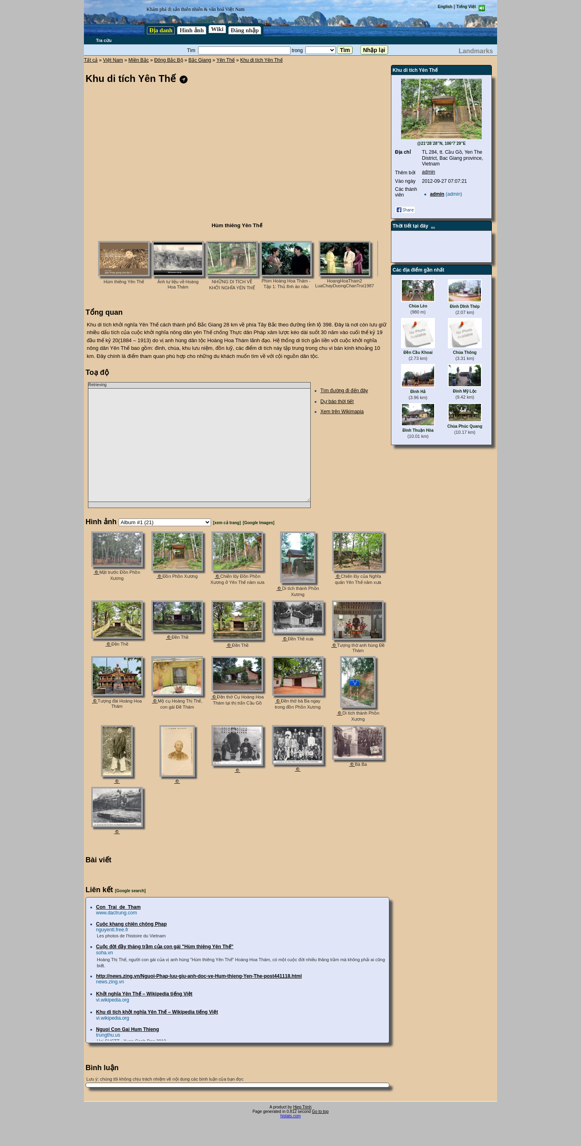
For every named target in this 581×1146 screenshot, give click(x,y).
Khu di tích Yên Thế (261, 60)
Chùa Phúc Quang (465, 426)
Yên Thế (225, 60)
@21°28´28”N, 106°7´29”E (441, 143)
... (433, 226)
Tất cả (91, 60)
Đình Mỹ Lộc (465, 391)
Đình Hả (418, 391)
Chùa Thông (465, 352)
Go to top (320, 1111)
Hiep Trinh (302, 1107)
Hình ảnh (192, 30)
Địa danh (160, 30)
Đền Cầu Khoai (418, 352)
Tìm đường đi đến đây (344, 390)
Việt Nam (113, 60)
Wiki (217, 29)
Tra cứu (103, 40)
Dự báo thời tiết (337, 401)
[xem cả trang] (227, 523)
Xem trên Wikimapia (342, 411)
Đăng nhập (245, 30)
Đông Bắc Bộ (168, 60)
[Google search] (130, 891)
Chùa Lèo (418, 306)
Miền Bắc (138, 60)
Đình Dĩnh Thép (465, 306)
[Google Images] (258, 523)
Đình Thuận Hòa (417, 430)
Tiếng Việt (466, 6)
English (445, 6)
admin (428, 172)
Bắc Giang (199, 60)
